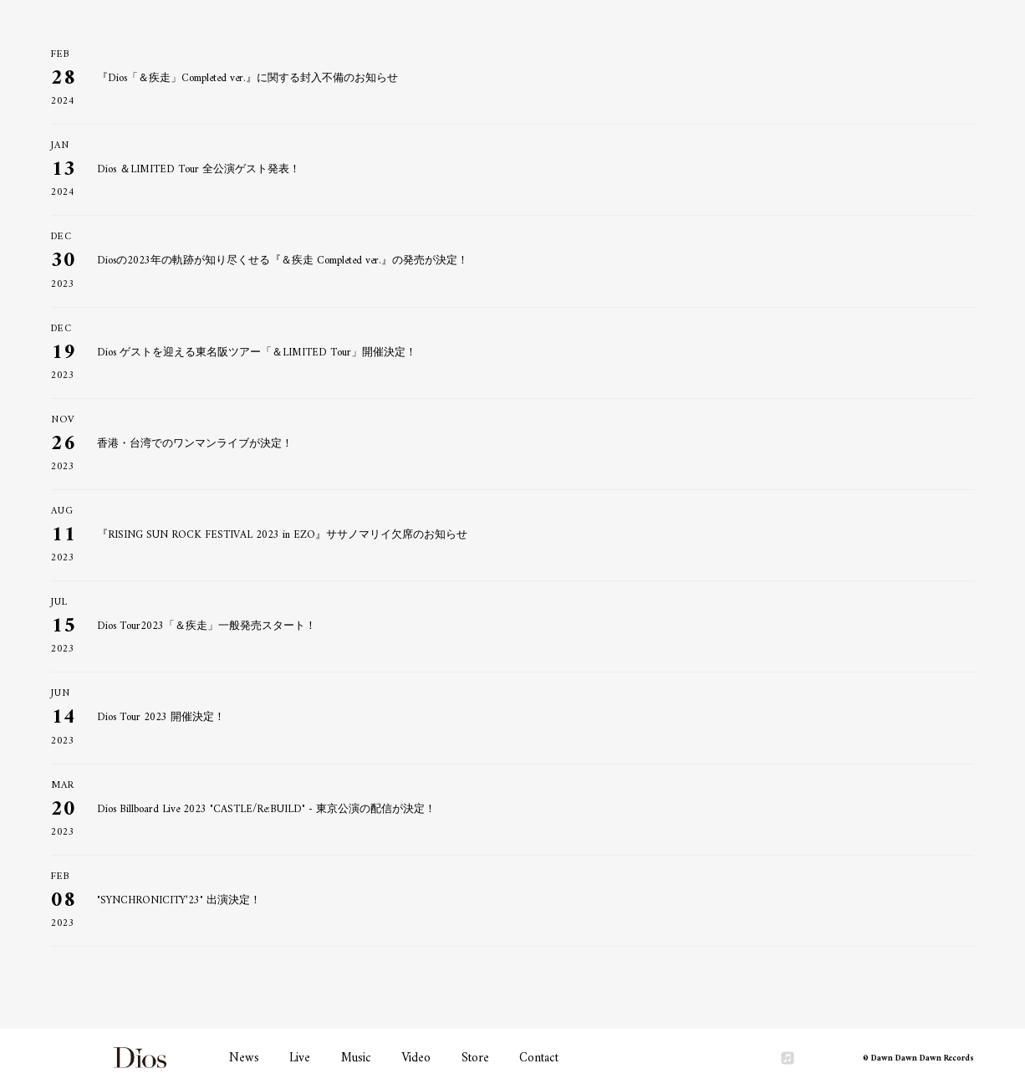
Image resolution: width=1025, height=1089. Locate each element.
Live (299, 1058)
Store (475, 1058)
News (244, 1058)
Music (356, 1058)
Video (416, 1058)
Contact (538, 1058)
